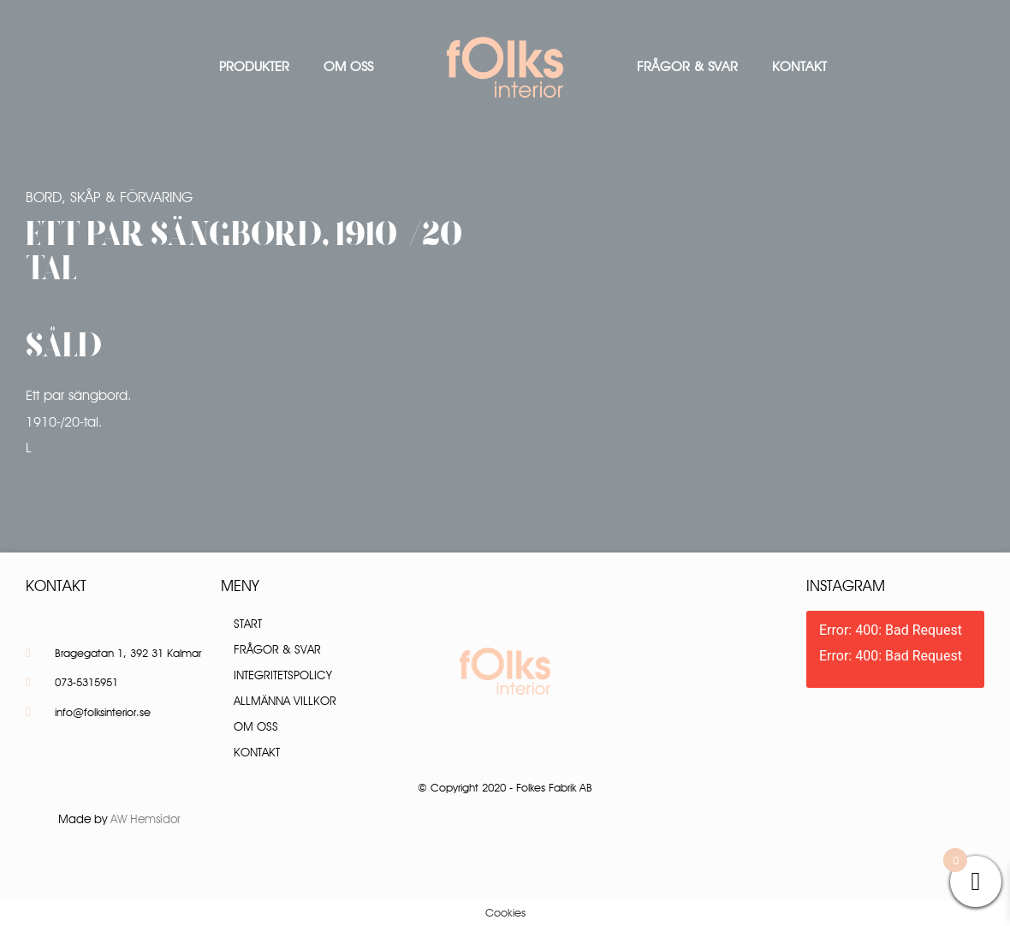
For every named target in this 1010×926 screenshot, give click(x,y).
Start (248, 623)
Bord (44, 197)
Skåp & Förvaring (131, 197)
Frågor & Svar (687, 66)
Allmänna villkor (285, 701)
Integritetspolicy (283, 675)
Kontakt (799, 66)
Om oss (348, 66)
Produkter (254, 66)
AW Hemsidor (145, 819)
